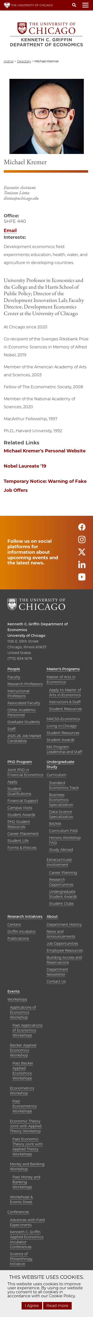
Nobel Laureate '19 (25, 466)
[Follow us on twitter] (82, 554)
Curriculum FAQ (63, 830)
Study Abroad (61, 849)
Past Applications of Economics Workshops (27, 1030)
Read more (57, 1305)
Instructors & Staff (65, 702)
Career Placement (23, 833)
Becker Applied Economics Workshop (23, 1050)
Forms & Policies (21, 847)
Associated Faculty (23, 703)
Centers (14, 924)
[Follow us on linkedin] (82, 566)
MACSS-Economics (63, 719)
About (52, 916)
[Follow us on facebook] (82, 529)
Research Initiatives (24, 916)
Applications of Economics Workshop (23, 1012)
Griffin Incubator (21, 931)
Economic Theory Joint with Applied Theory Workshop (25, 1126)
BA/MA (55, 823)
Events (13, 991)
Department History (64, 924)
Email (10, 230)
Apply (12, 782)
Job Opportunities (62, 943)
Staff (11, 729)
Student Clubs (61, 903)
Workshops (17, 999)
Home (8, 61)
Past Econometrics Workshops (24, 1106)
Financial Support (22, 800)
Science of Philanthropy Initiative (21, 1259)
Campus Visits (19, 807)
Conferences (18, 1212)
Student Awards (60, 740)
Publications (18, 938)
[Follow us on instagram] (82, 541)
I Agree (32, 1305)
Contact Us (56, 981)
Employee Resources (65, 950)
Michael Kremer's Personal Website (45, 451)
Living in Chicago (62, 726)
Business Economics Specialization (61, 799)
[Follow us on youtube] (82, 579)
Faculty (13, 677)
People (13, 669)
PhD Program (19, 762)
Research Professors (25, 684)
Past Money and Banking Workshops (26, 1182)
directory (24, 61)
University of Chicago (26, 635)
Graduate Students (23, 722)
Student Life (18, 840)
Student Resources (65, 709)
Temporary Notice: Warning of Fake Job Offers (45, 486)
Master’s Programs (63, 669)
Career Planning (63, 872)
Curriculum (56, 775)
